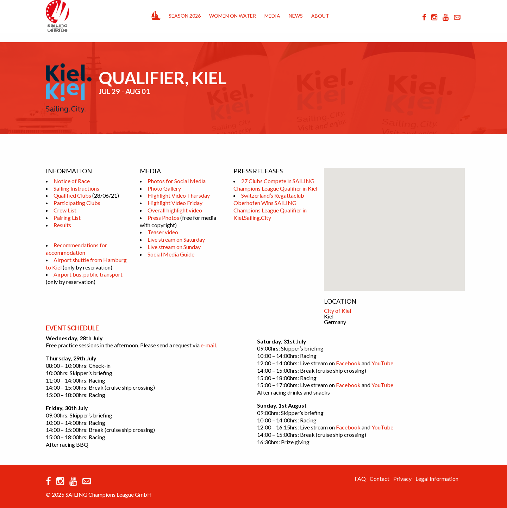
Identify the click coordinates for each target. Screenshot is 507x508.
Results (62, 225)
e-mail (208, 345)
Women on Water (232, 16)
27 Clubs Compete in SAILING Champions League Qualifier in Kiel (275, 185)
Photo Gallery (164, 188)
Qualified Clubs (72, 195)
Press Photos (163, 217)
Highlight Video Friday (175, 202)
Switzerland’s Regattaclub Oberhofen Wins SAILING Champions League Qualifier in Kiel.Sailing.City (270, 206)
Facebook (348, 363)
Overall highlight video (175, 210)
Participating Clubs (77, 202)
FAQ (360, 478)
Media (272, 16)
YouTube (382, 363)
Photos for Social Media (177, 181)
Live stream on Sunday (174, 246)
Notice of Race (72, 181)
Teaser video (163, 232)
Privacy (402, 478)
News (296, 16)
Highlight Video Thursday (179, 195)
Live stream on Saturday (176, 239)
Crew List (65, 210)
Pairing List (67, 217)
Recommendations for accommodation (76, 249)
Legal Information (436, 478)
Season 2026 (185, 16)
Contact (379, 478)
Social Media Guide (171, 254)
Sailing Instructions (76, 188)
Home (156, 14)
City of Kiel (337, 310)
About (320, 16)
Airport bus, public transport (88, 274)
